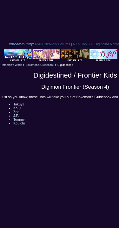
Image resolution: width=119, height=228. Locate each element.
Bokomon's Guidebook (39, 64)
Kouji (17, 108)
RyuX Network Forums (52, 44)
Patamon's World (11, 64)
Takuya (18, 104)
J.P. (16, 115)
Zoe (16, 112)
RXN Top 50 (82, 44)
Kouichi (19, 123)
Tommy (18, 119)
